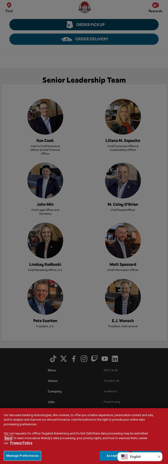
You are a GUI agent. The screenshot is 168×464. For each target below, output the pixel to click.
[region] (84, 436)
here (8, 438)
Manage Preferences (22, 455)
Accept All (114, 455)
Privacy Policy (21, 443)
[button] (140, 457)
